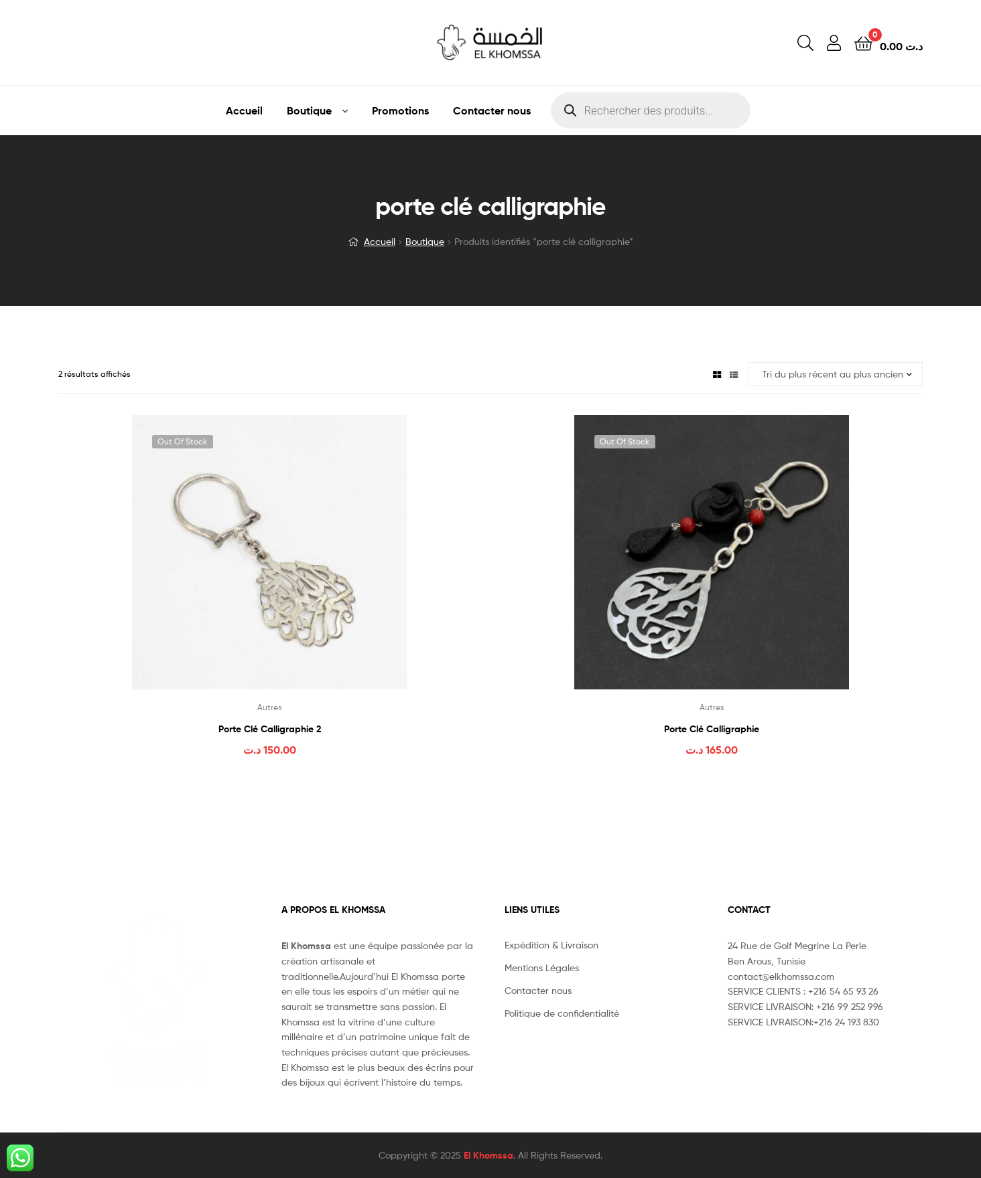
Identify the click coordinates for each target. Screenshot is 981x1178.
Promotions (400, 110)
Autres (269, 707)
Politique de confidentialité (562, 1013)
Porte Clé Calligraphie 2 (269, 729)
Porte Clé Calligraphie (711, 729)
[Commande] (835, 374)
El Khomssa (488, 1155)
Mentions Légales (542, 967)
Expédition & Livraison (551, 944)
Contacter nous (492, 110)
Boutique (309, 110)
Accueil (244, 110)
